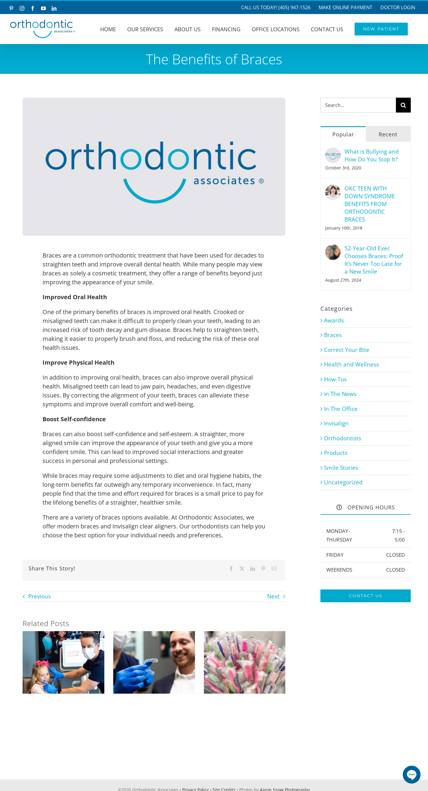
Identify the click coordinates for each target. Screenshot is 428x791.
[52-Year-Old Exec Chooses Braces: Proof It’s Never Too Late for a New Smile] (333, 248)
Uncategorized (343, 482)
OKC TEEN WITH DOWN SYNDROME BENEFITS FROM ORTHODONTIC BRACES (369, 204)
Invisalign (336, 423)
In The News (340, 394)
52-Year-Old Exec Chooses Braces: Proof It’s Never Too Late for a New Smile (373, 259)
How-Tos (335, 379)
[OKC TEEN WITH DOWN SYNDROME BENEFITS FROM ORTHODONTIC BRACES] (333, 189)
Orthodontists (342, 438)
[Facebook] (231, 568)
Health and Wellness (351, 364)
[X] (242, 568)
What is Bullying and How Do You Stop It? (371, 155)
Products (335, 453)
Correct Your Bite (346, 350)
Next (273, 596)
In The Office (341, 409)
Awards (334, 320)
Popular (343, 134)
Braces (333, 335)
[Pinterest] (263, 568)
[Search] (403, 105)
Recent (388, 134)
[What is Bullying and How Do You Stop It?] (333, 152)
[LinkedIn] (252, 568)
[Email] (274, 568)
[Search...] (358, 105)
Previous (39, 596)
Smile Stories (341, 468)
